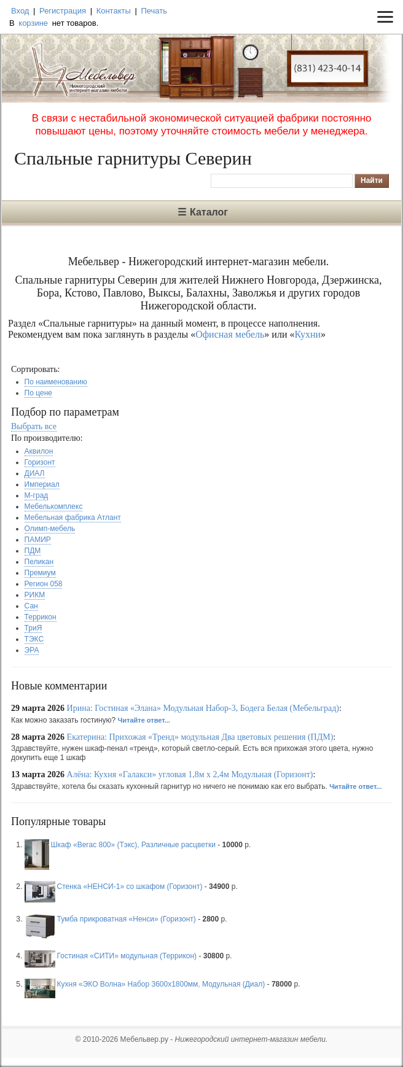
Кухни (307, 334)
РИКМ (35, 595)
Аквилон (39, 451)
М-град (37, 495)
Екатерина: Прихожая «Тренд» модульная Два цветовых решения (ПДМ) (200, 737)
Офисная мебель (229, 334)
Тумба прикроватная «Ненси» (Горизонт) (126, 919)
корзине (33, 23)
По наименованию (56, 382)
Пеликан (39, 561)
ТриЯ (33, 628)
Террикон (41, 617)
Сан (31, 606)
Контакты (113, 10)
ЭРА (32, 650)
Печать (154, 10)
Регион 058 (44, 584)
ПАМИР (38, 539)
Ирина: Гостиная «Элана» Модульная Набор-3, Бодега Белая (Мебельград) (203, 708)
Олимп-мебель (50, 528)
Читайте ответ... (144, 720)
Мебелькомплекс (54, 506)
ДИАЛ (35, 473)
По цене (38, 393)
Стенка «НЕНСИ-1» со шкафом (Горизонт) (130, 886)
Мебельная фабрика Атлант (73, 517)
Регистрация (62, 10)
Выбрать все (34, 426)
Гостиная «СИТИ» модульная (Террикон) (127, 956)
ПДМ (33, 550)
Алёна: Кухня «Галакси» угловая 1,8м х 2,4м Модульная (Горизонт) (190, 774)
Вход (20, 10)
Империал (42, 484)
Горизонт (40, 462)
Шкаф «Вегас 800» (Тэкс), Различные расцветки (133, 844)
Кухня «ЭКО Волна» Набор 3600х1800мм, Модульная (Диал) (161, 984)
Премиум (40, 572)
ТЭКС (34, 639)
